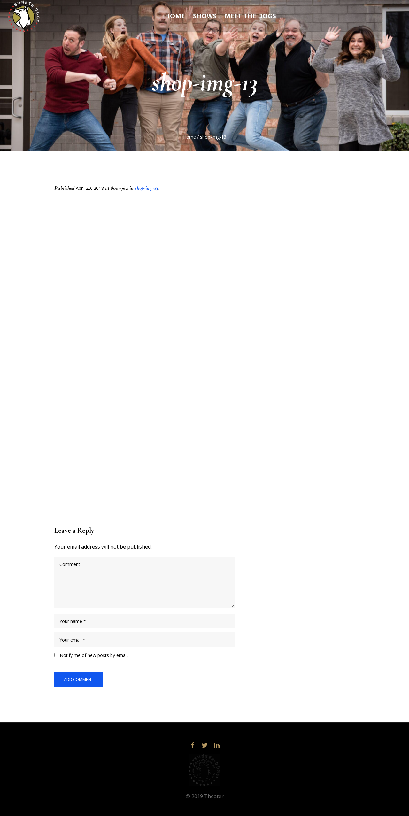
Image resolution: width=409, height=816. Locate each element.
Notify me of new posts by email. (94, 655)
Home (189, 137)
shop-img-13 (146, 187)
